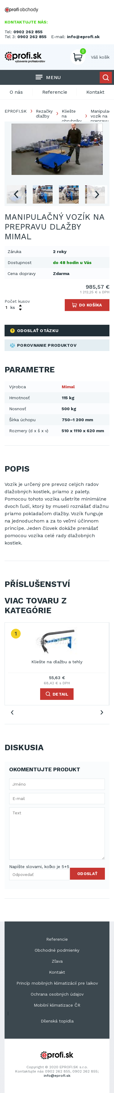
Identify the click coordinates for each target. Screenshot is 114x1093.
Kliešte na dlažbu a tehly (56, 661)
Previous (16, 194)
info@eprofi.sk (83, 36)
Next (97, 194)
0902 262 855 (28, 31)
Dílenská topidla (57, 1021)
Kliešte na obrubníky (71, 116)
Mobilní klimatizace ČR (57, 1005)
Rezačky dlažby (44, 113)
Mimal (68, 386)
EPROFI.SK (16, 111)
